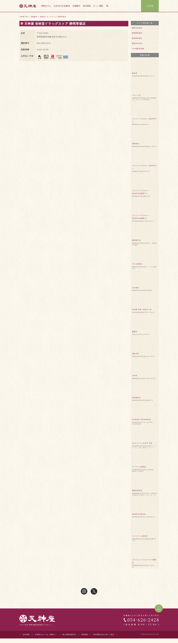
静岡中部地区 (137, 28)
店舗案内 (76, 6)
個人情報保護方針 (69, 634)
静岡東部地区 (137, 38)
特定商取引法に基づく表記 (103, 634)
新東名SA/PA (137, 43)
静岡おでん (46, 6)
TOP (158, 609)
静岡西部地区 (137, 33)
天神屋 (28, 6)
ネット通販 (98, 6)
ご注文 (150, 6)
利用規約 (84, 634)
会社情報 (87, 6)
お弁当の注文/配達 (62, 6)
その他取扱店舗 (138, 48)
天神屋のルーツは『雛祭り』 (46, 634)
